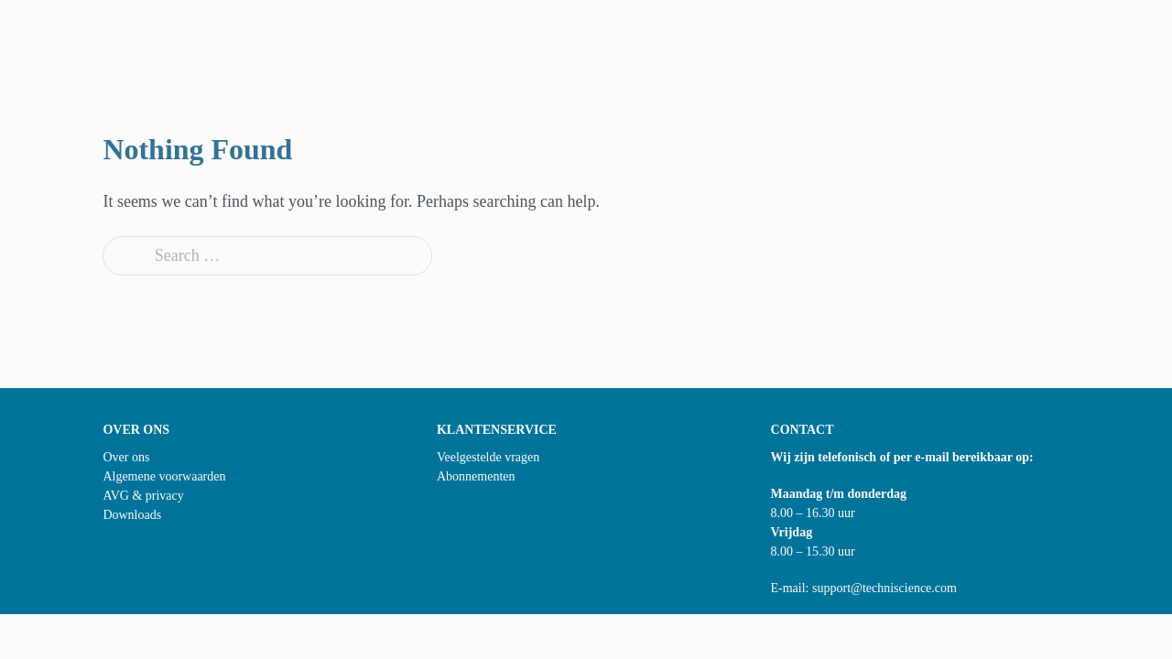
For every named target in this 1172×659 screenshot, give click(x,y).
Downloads (132, 515)
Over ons (126, 457)
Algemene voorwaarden (164, 476)
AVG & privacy (143, 495)
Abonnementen (476, 476)
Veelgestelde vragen (488, 457)
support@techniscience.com (884, 588)
